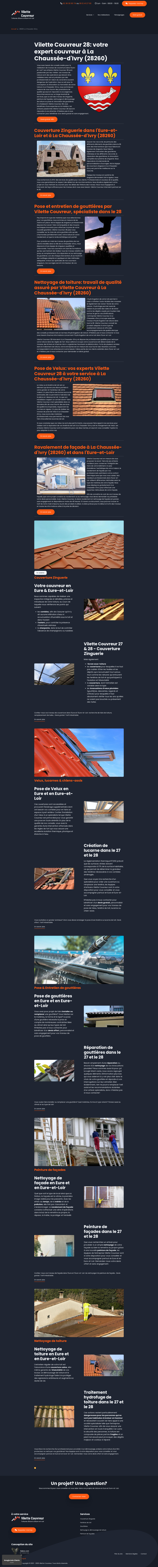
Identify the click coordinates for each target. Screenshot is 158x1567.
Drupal (23, 1558)
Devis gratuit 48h (47, 119)
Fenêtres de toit (85, 1523)
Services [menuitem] (90, 15)
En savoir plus (45, 195)
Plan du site (118, 1554)
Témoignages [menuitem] (119, 15)
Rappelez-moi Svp (134, 3)
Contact (144, 1554)
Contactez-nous (79, 1496)
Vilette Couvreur (27, 13)
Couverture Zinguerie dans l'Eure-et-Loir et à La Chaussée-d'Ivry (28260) (75, 133)
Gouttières (84, 1526)
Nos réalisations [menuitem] (104, 15)
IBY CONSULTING (24, 1553)
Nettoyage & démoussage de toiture (93, 1530)
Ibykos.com (24, 1551)
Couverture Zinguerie (87, 1519)
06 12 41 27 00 (85, 3)
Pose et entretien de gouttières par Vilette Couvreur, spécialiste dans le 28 (78, 209)
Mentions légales (132, 1554)
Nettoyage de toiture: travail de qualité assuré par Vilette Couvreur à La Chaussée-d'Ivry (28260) (78, 287)
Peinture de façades (87, 1534)
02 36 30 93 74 (69, 3)
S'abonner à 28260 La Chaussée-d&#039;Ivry (35, 1468)
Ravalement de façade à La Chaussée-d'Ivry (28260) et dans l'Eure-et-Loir (78, 450)
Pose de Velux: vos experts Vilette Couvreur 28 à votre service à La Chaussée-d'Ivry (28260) (71, 373)
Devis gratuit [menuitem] (137, 15)
